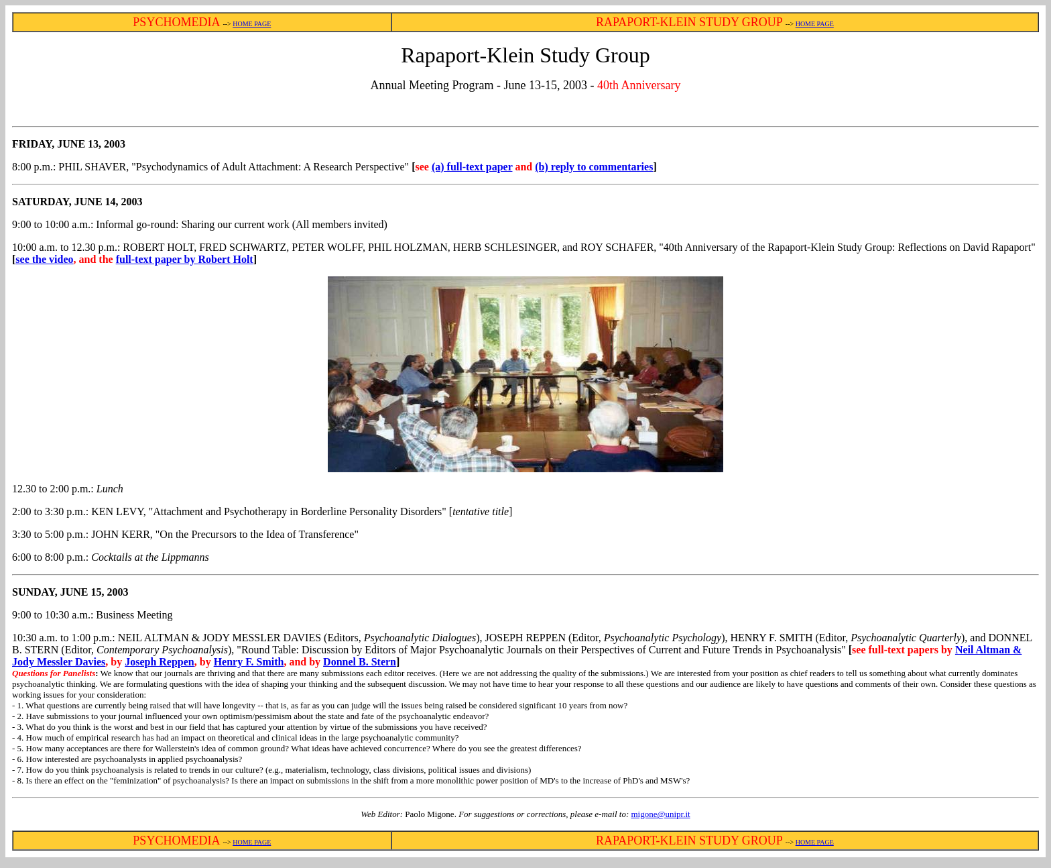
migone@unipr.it (660, 814)
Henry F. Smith (249, 661)
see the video (44, 259)
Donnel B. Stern (359, 661)
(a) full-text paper (472, 166)
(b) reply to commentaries (594, 166)
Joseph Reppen (159, 661)
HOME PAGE (252, 24)
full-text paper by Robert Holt (184, 259)
